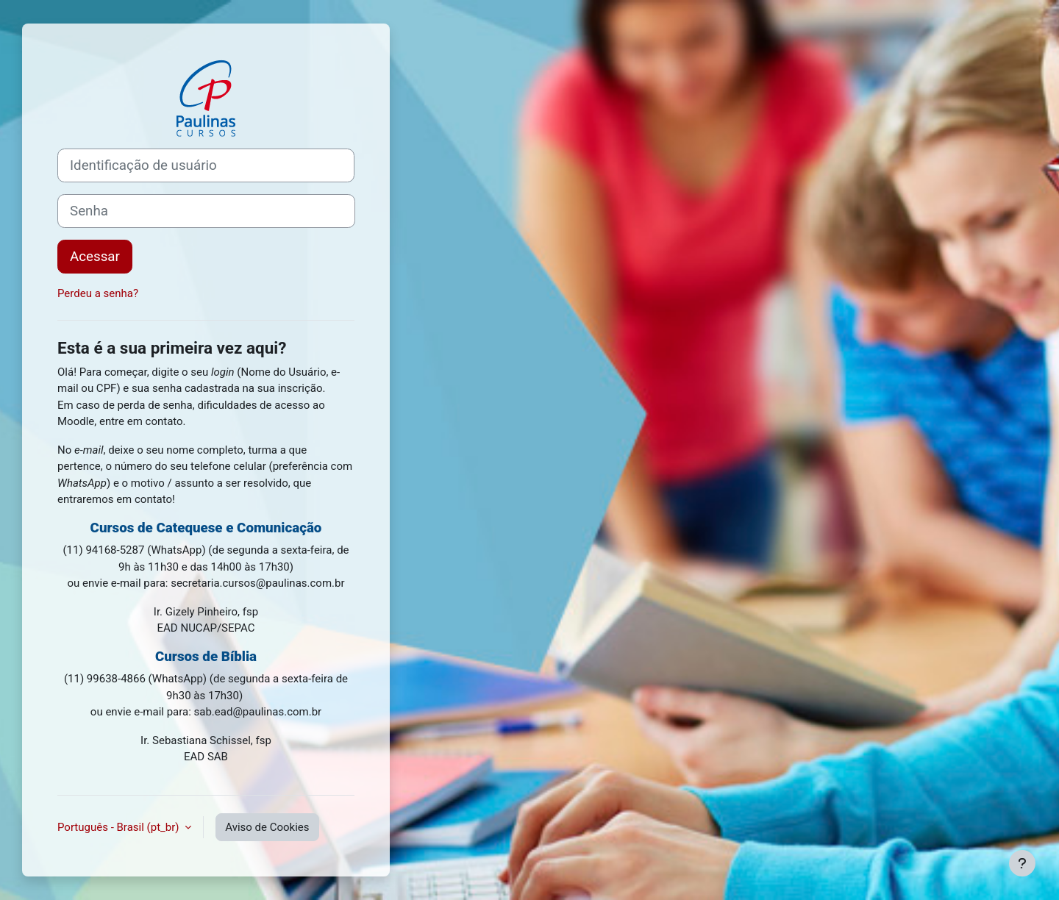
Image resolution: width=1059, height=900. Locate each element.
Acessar (95, 257)
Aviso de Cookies (267, 827)
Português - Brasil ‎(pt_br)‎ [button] (119, 827)
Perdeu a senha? (97, 293)
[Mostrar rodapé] (1022, 863)
